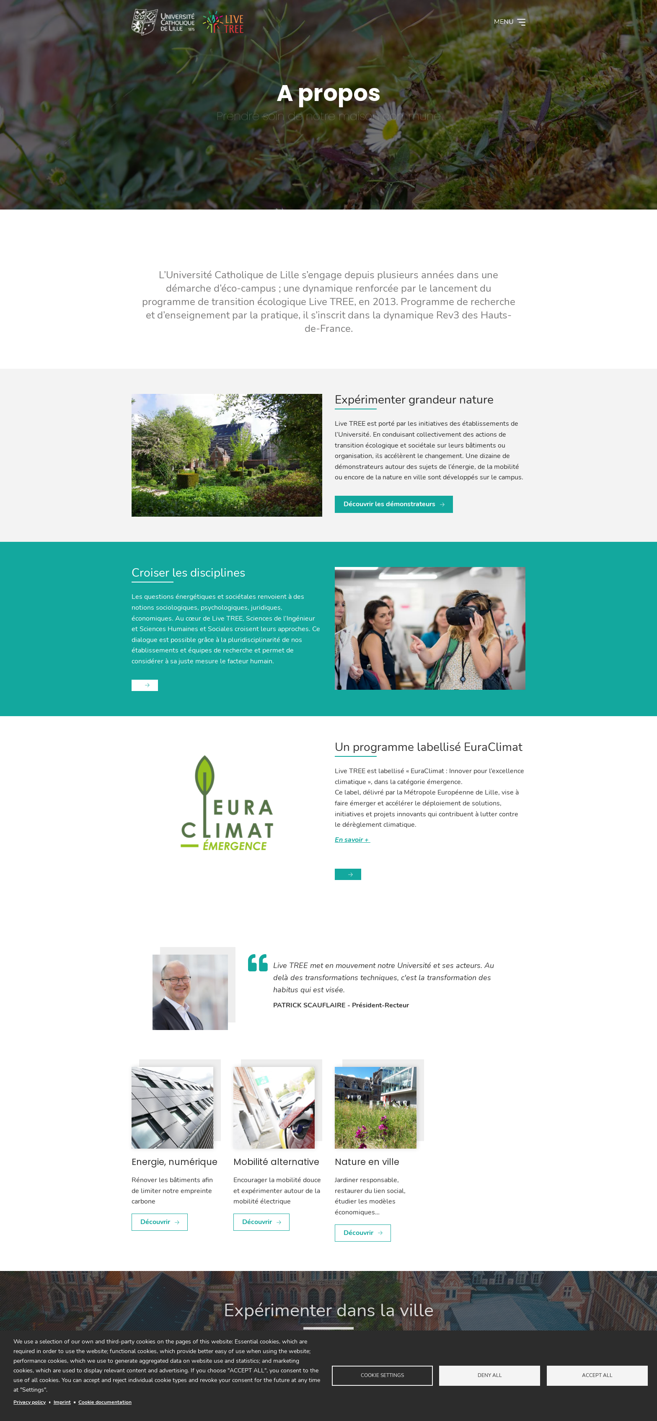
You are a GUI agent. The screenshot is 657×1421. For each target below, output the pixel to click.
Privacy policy (29, 1402)
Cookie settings (382, 1375)
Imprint (62, 1402)
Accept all (597, 1375)
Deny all (490, 1375)
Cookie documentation (105, 1402)
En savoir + (352, 839)
